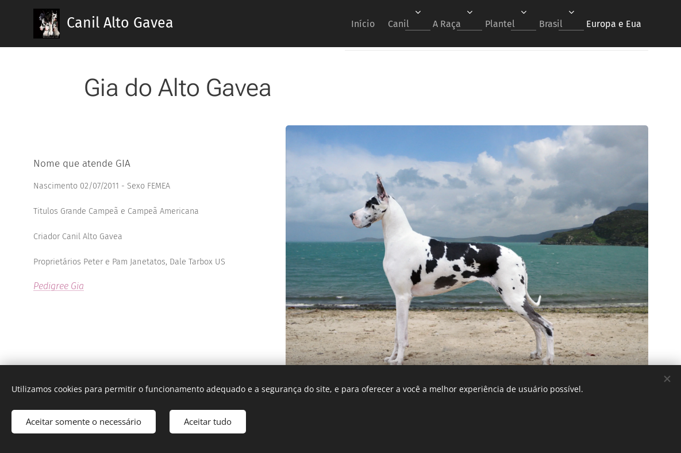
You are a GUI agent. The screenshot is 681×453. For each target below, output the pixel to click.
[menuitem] (332, 23)
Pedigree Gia (58, 286)
